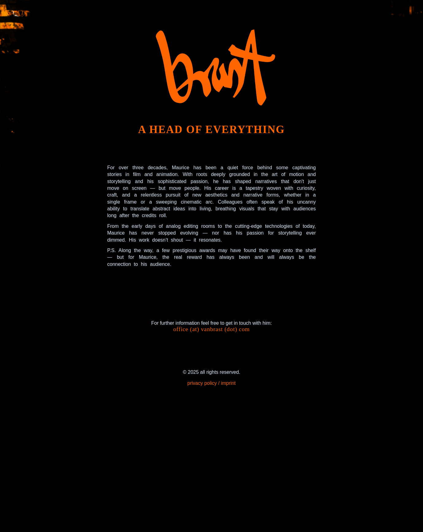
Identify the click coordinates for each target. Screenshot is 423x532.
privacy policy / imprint (211, 383)
